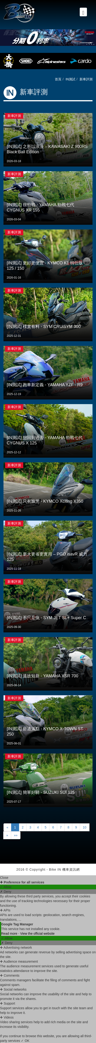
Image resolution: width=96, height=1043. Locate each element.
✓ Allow (5, 887)
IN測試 (70, 79)
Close (4, 877)
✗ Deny (5, 891)
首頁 (58, 79)
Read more (9, 933)
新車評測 (86, 79)
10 (84, 827)
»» (16, 835)
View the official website (37, 933)
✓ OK (25, 1041)
